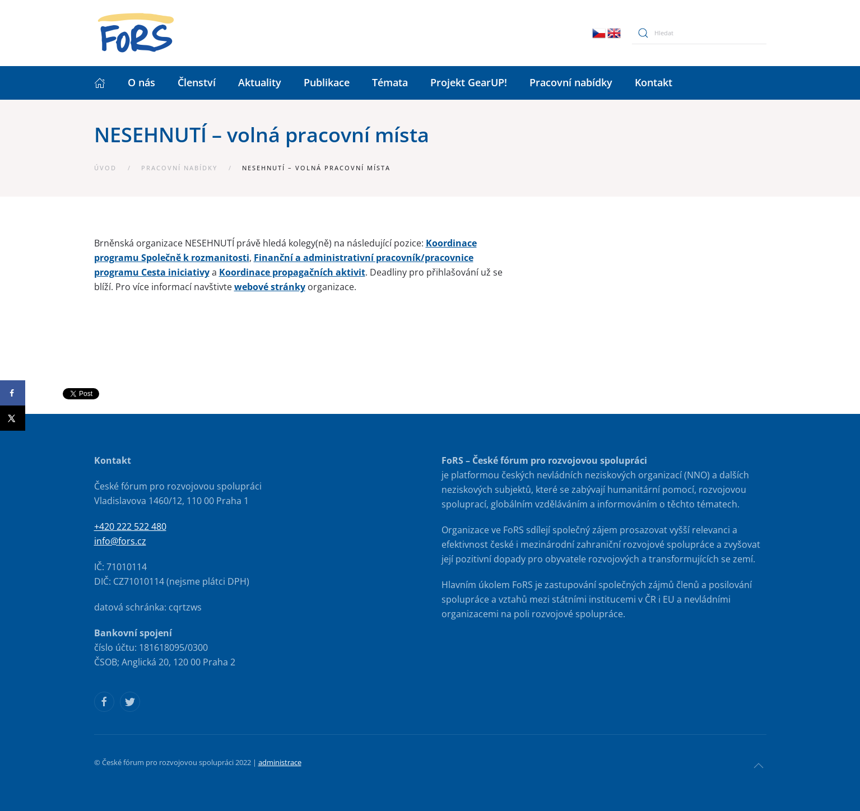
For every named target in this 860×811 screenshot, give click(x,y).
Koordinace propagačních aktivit (292, 272)
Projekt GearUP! (468, 82)
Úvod (105, 168)
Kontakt (653, 82)
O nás (141, 82)
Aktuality (259, 82)
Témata (390, 82)
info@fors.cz (120, 541)
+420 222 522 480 (130, 526)
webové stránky (269, 287)
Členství (197, 82)
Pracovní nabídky (570, 82)
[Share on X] (12, 418)
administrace (279, 762)
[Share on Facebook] (12, 393)
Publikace (327, 82)
